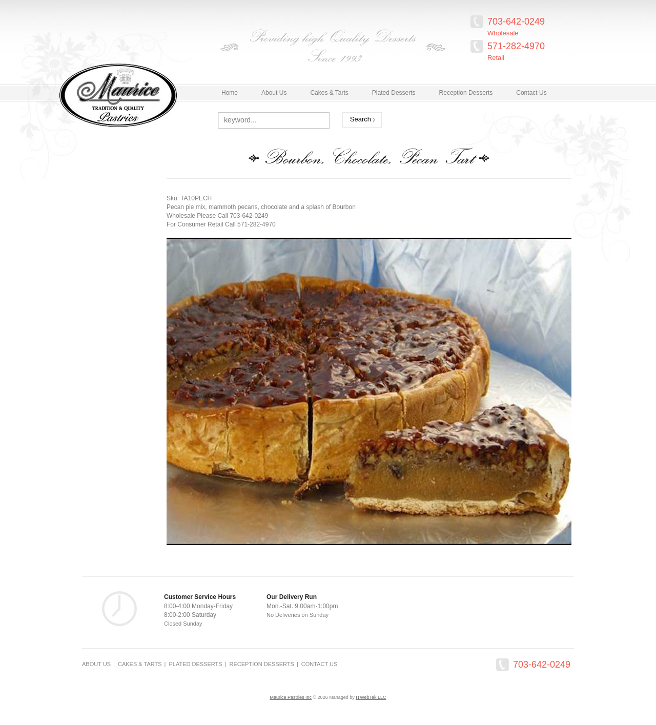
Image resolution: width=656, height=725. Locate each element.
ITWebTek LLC (371, 697)
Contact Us (319, 664)
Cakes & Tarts (140, 664)
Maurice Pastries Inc (291, 697)
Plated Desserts (195, 664)
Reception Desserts (262, 664)
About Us (96, 664)
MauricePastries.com (147, 92)
